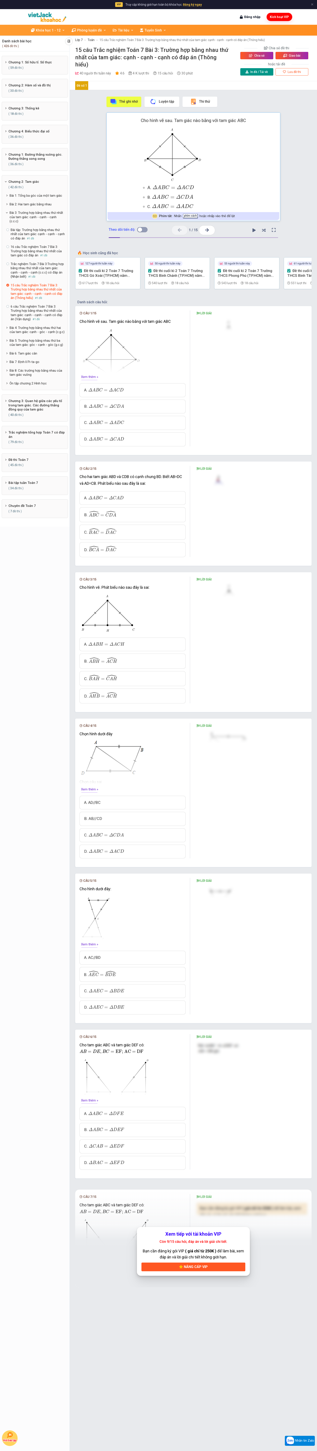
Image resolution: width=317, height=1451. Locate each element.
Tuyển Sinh (153, 30)
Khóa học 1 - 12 (48, 30)
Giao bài (291, 55)
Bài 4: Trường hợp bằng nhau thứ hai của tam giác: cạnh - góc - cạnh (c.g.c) (37, 330)
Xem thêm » (89, 377)
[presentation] (173, 187)
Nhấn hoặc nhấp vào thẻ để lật (193, 216)
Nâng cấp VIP (193, 1268)
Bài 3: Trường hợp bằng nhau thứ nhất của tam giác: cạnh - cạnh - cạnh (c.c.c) (36, 217)
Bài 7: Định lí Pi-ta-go (24, 362)
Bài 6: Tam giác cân (23, 353)
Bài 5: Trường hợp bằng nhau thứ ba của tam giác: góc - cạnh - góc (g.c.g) (36, 343)
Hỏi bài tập (9, 1437)
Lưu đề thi (292, 72)
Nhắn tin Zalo (299, 1440)
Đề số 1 (82, 85)
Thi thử (200, 101)
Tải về (257, 72)
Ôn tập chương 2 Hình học (28, 383)
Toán (91, 40)
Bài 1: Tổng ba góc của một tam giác (36, 196)
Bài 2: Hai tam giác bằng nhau (30, 204)
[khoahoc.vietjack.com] (47, 17)
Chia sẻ (257, 55)
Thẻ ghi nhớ (124, 101)
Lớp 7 (79, 40)
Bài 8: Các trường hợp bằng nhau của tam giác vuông (36, 373)
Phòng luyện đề (88, 30)
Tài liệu (123, 30)
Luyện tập (162, 101)
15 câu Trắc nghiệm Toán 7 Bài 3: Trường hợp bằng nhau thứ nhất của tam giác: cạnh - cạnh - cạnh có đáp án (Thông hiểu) (182, 40)
